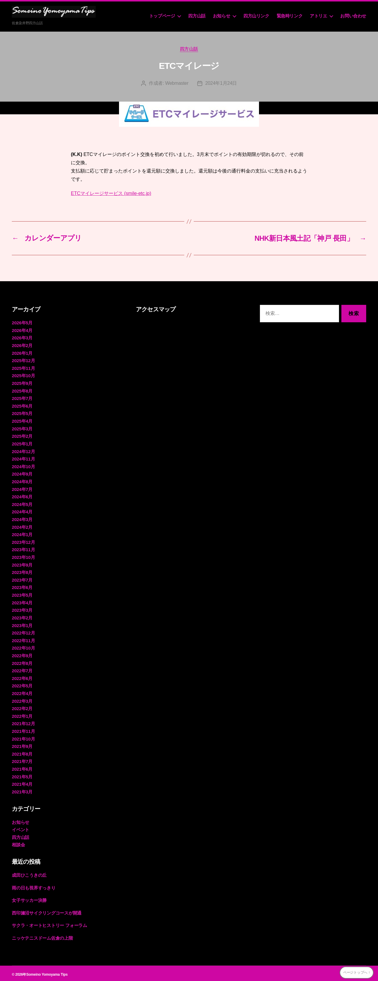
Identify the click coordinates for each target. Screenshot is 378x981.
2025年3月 (22, 428)
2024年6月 (22, 495)
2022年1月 (22, 714)
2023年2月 (22, 616)
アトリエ (318, 15)
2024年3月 (22, 518)
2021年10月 (23, 736)
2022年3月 (22, 699)
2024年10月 (23, 465)
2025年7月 (22, 398)
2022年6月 (22, 676)
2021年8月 (22, 751)
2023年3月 (22, 608)
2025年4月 (22, 420)
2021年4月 (22, 782)
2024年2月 (22, 525)
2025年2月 (22, 435)
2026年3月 (22, 337)
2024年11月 (23, 458)
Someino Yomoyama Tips (47, 972)
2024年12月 (23, 450)
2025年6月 (22, 405)
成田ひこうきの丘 (29, 872)
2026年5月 (22, 322)
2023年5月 (22, 593)
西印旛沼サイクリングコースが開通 (47, 910)
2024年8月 (22, 480)
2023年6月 (22, 586)
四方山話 (196, 15)
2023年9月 (22, 563)
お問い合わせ (353, 15)
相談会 (18, 842)
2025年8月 (22, 390)
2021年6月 (22, 766)
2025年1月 (22, 443)
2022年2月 (22, 706)
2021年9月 (22, 744)
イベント (20, 827)
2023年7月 (22, 578)
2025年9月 (22, 382)
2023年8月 (22, 571)
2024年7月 (22, 488)
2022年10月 (23, 646)
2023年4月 (22, 601)
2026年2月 (22, 345)
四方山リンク (256, 15)
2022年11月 (23, 639)
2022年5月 (22, 684)
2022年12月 (23, 631)
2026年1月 (22, 352)
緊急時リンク (290, 15)
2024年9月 (22, 473)
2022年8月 (22, 661)
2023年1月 (22, 624)
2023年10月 (23, 556)
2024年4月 (22, 510)
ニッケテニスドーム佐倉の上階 (42, 935)
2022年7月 (22, 669)
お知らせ (221, 15)
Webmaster (176, 83)
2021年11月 (23, 729)
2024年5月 (22, 503)
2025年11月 (23, 367)
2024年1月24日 (221, 83)
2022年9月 (22, 654)
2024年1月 (22, 533)
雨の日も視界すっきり (34, 885)
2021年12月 (23, 721)
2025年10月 (23, 375)
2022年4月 (22, 691)
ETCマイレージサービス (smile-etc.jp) (111, 193)
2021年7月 (22, 759)
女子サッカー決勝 (29, 897)
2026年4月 (22, 330)
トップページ (162, 15)
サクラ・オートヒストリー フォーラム (49, 922)
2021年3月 (22, 789)
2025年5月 (22, 413)
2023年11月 (23, 548)
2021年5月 (22, 774)
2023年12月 (23, 541)
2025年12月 (23, 360)
